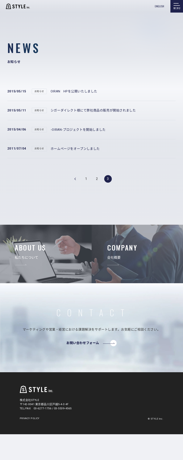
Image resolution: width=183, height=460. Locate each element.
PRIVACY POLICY (29, 418)
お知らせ (39, 91)
